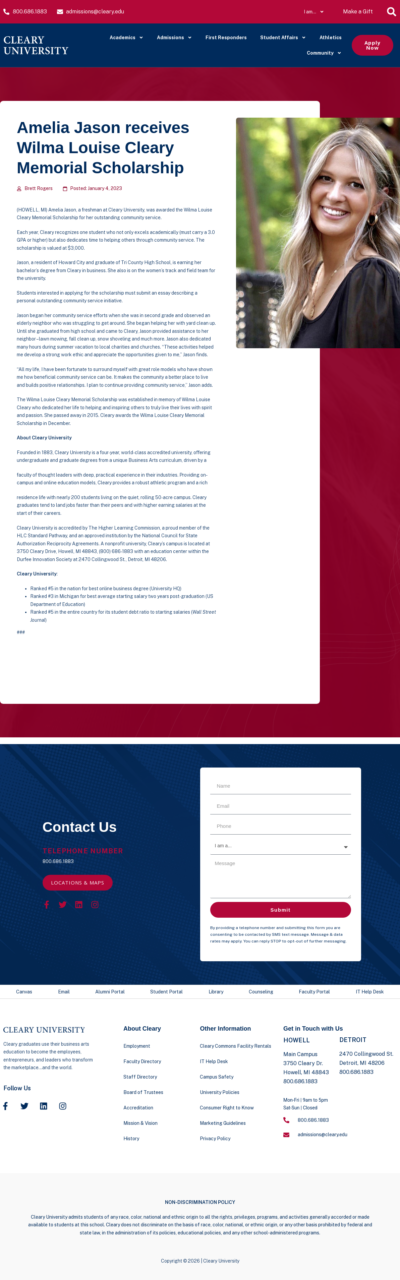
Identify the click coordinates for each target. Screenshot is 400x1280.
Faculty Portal (314, 991)
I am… (314, 11)
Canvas (24, 991)
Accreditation (138, 1107)
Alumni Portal (110, 991)
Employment (136, 1046)
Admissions (174, 37)
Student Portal (166, 991)
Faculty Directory (142, 1061)
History (131, 1138)
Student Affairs (283, 37)
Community (324, 53)
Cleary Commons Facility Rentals (235, 1046)
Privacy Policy (215, 1138)
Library (216, 991)
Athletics (331, 37)
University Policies (219, 1092)
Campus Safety (216, 1077)
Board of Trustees (143, 1092)
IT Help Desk (370, 991)
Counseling (261, 991)
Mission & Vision (140, 1123)
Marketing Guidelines (223, 1123)
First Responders (226, 37)
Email (64, 991)
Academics (127, 37)
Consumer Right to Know (227, 1107)
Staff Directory (140, 1077)
